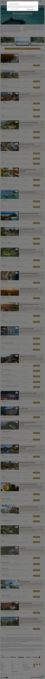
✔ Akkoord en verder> (30, 9)
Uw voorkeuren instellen (14, 8)
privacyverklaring (12, 7)
